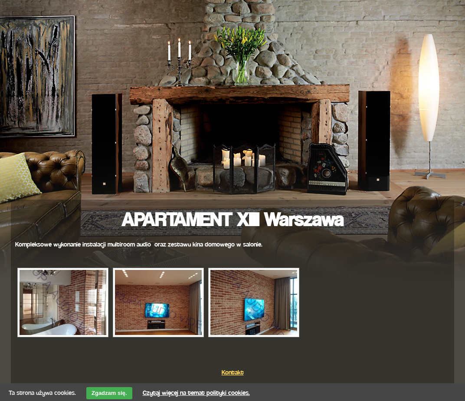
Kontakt (233, 370)
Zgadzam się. (109, 393)
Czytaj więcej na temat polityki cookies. (196, 391)
